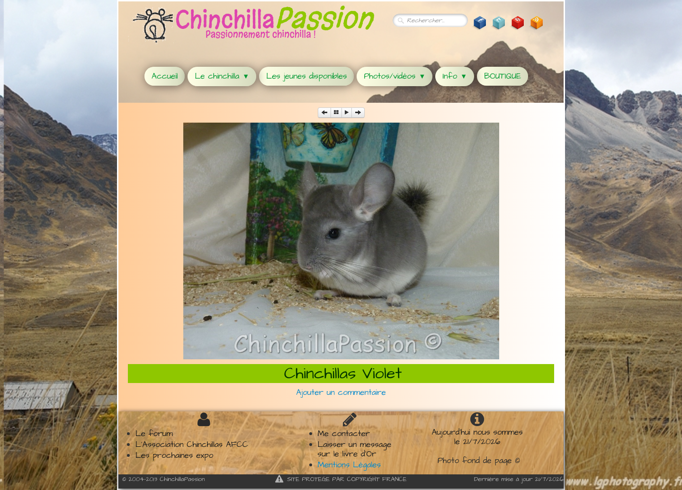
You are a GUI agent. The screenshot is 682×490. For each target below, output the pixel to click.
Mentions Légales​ (349, 465)
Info (454, 76)
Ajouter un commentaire (341, 392)
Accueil (165, 76)
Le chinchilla (222, 76)
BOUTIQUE (502, 76)
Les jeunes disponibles (306, 76)
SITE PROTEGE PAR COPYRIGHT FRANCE (341, 479)
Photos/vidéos (394, 76)
